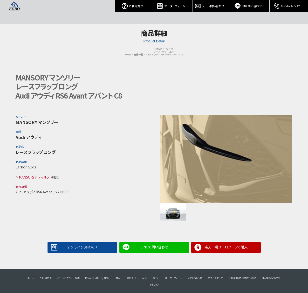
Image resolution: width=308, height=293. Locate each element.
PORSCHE (131, 278)
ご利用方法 (134, 4)
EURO (14, 12)
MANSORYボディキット (35, 177)
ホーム (30, 278)
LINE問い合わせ (250, 4)
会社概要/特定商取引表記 (242, 278)
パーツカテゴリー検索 (68, 278)
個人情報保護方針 (271, 278)
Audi (144, 278)
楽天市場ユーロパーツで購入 (226, 246)
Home (128, 54)
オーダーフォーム (173, 4)
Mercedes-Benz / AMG (97, 278)
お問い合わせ (195, 278)
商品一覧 (138, 54)
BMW (117, 278)
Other (156, 278)
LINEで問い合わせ (154, 246)
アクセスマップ (215, 278)
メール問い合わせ (212, 4)
